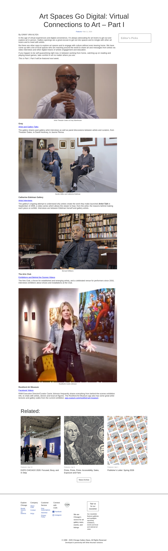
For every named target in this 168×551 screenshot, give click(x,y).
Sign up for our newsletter (93, 506)
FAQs (32, 513)
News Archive (84, 480)
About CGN (32, 506)
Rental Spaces (23, 509)
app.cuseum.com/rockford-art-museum (81, 398)
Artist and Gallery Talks (28, 127)
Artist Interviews (25, 200)
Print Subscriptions (45, 509)
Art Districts (23, 512)
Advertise (44, 512)
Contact (33, 510)
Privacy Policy (43, 516)
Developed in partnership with (84, 542)
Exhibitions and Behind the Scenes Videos (37, 277)
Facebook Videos (26, 390)
